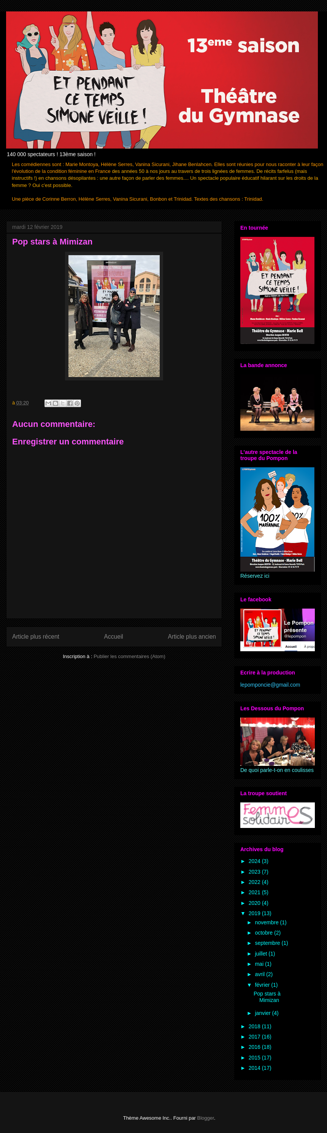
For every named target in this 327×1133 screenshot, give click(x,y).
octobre (264, 933)
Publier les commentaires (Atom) (129, 656)
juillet (261, 954)
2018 (255, 1026)
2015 (255, 1058)
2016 (255, 1047)
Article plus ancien (192, 636)
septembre (268, 943)
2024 (255, 861)
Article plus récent (35, 636)
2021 (255, 892)
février (263, 985)
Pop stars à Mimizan (267, 997)
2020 (255, 903)
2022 (255, 882)
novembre (267, 922)
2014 (255, 1068)
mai (260, 964)
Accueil (113, 636)
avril (260, 974)
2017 (255, 1037)
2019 (255, 913)
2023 (255, 872)
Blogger (205, 1118)
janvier (263, 1013)
